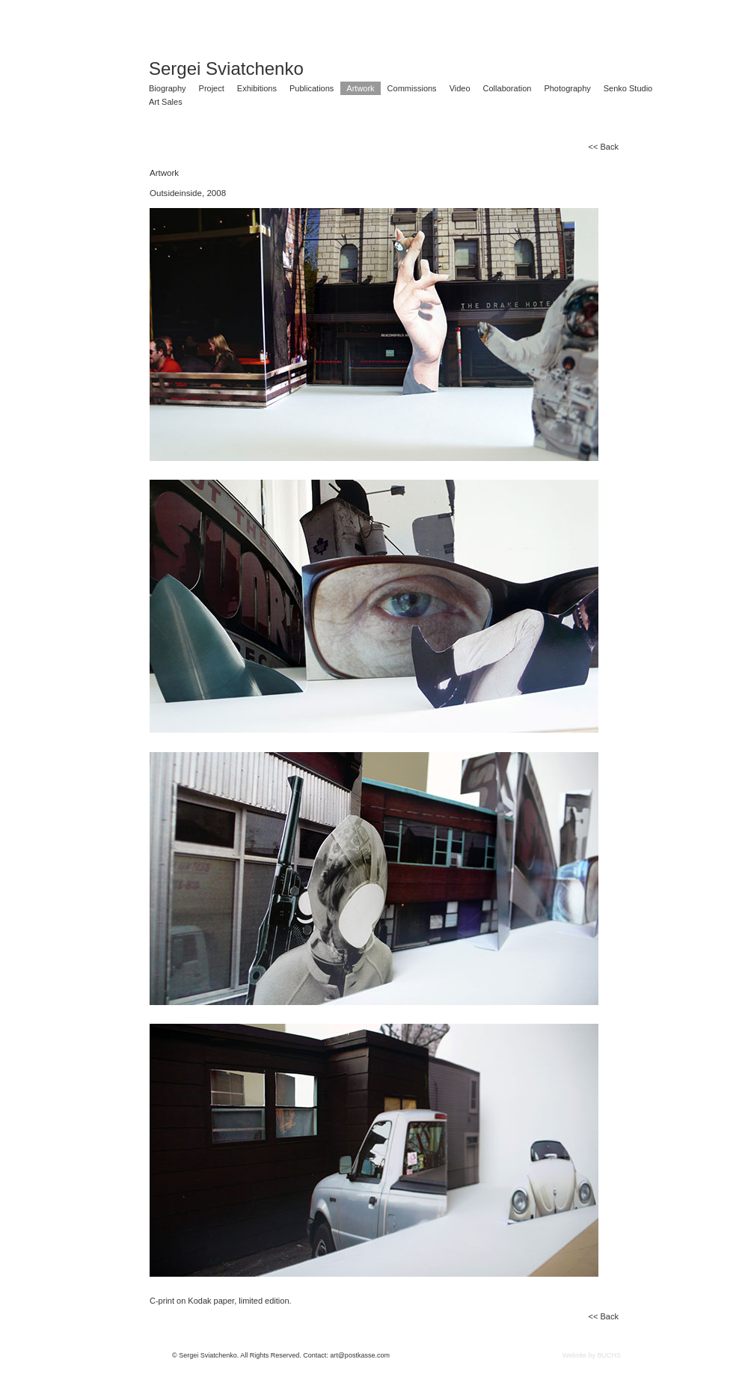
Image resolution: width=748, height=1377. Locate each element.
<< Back (603, 146)
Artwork (360, 88)
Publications (311, 88)
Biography (167, 88)
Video (460, 88)
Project (211, 88)
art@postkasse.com (360, 1355)
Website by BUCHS (591, 1355)
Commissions (412, 88)
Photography (567, 88)
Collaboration (507, 88)
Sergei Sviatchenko (226, 69)
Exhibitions (257, 88)
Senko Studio (628, 88)
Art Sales (166, 101)
